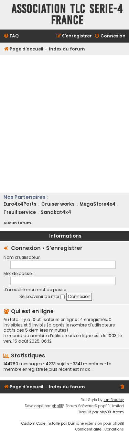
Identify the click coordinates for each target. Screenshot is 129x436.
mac (85, 369)
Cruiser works (58, 204)
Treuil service (19, 212)
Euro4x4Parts (19, 204)
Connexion (26, 248)
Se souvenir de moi (42, 296)
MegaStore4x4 (97, 204)
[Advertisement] (64, 123)
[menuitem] (11, 36)
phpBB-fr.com (111, 412)
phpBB (57, 406)
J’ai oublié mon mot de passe (34, 289)
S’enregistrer (64, 248)
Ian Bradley (114, 399)
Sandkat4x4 (56, 212)
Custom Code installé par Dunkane (52, 423)
